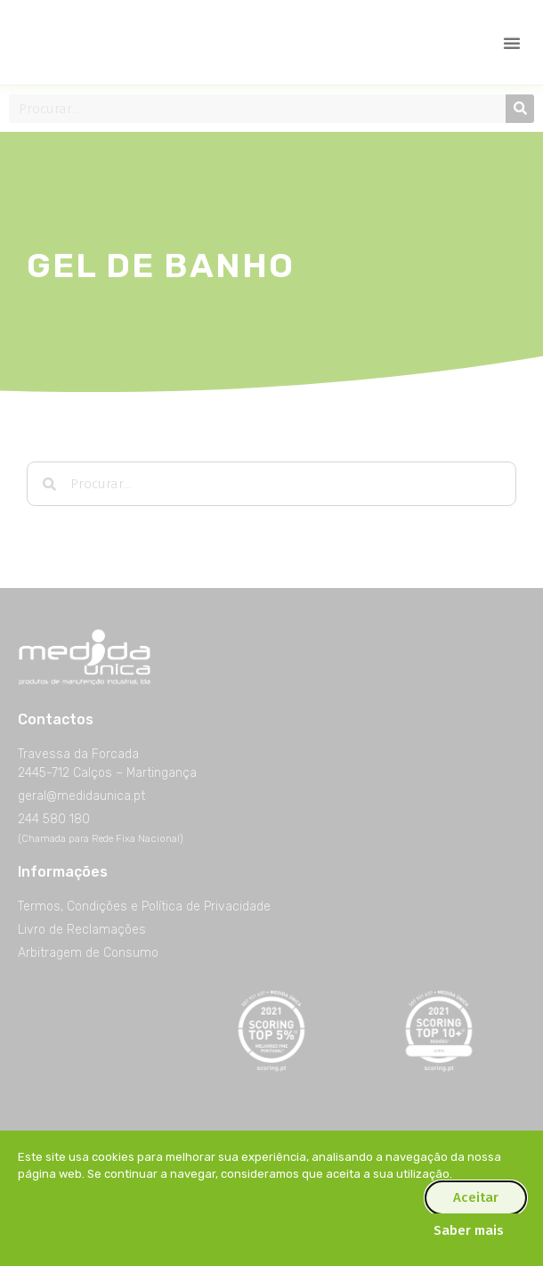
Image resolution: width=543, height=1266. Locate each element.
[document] (271, 633)
